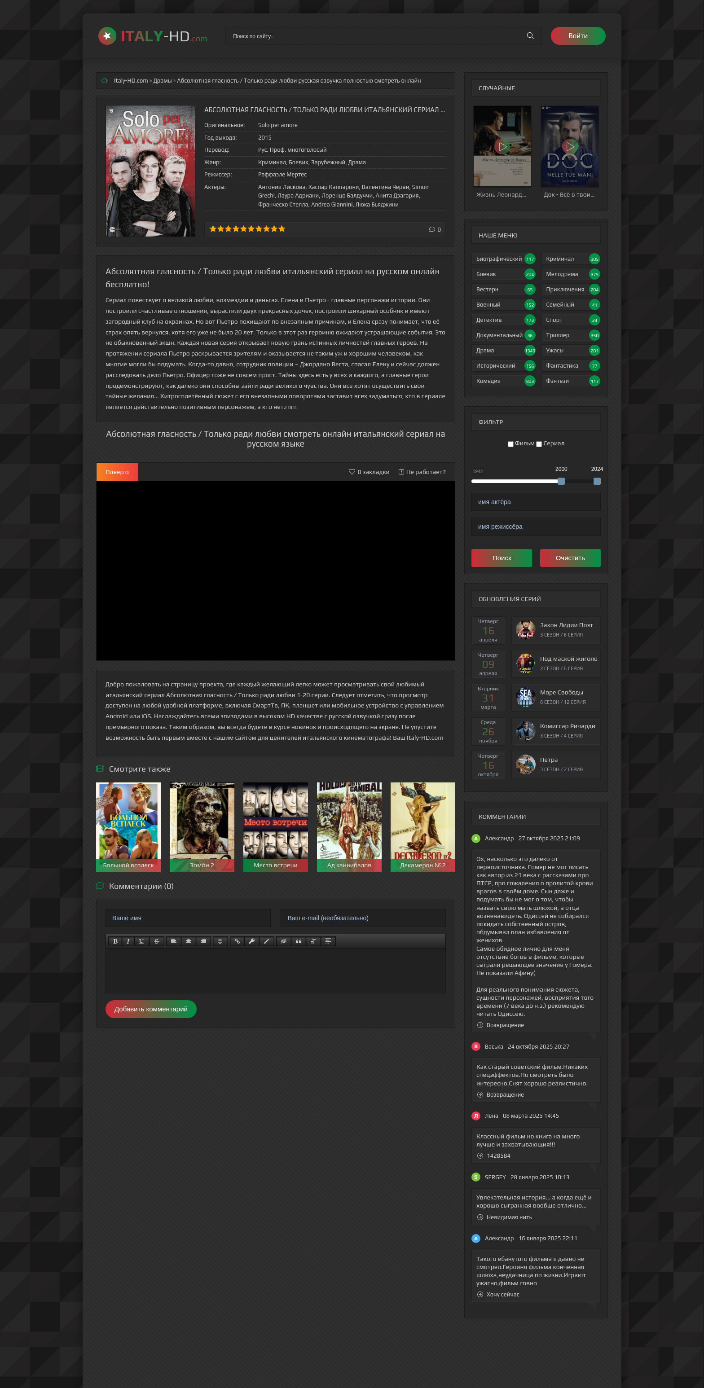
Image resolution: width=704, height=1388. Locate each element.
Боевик (506, 274)
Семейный (573, 304)
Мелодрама (573, 274)
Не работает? (422, 471)
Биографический (506, 258)
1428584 (493, 1156)
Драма (506, 350)
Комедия (506, 381)
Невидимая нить (504, 1217)
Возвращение (500, 1025)
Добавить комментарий (151, 1009)
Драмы (162, 80)
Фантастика (573, 365)
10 (282, 229)
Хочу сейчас (498, 1294)
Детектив (506, 319)
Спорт (573, 319)
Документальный (506, 335)
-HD (164, 35)
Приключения (573, 289)
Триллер (573, 335)
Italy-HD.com (131, 80)
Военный (506, 304)
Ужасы (573, 350)
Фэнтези (573, 381)
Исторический (506, 365)
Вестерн (506, 289)
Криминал (573, 258)
